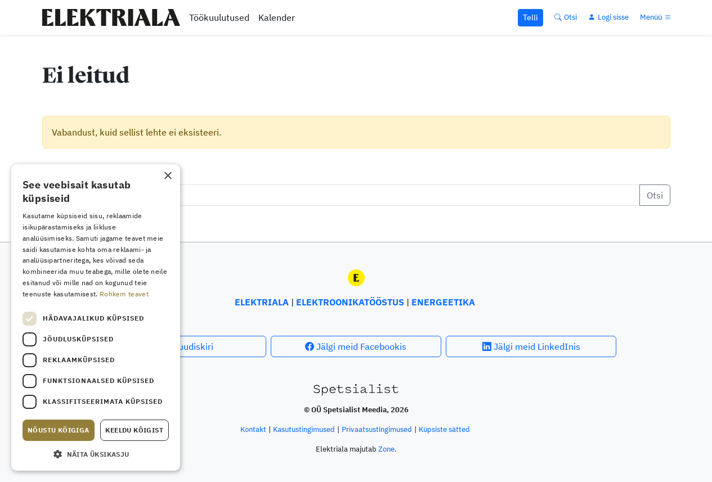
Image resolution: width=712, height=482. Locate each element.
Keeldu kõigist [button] (134, 430)
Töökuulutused (219, 17)
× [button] (167, 176)
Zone (386, 449)
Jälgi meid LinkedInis (531, 346)
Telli (530, 17)
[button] (96, 454)
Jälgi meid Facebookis (355, 346)
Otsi (655, 195)
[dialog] (95, 317)
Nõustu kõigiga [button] (58, 430)
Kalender (276, 17)
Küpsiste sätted (444, 429)
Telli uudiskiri (181, 346)
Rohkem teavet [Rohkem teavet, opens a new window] (124, 294)
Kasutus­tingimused (304, 429)
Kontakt (253, 429)
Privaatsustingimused (377, 429)
